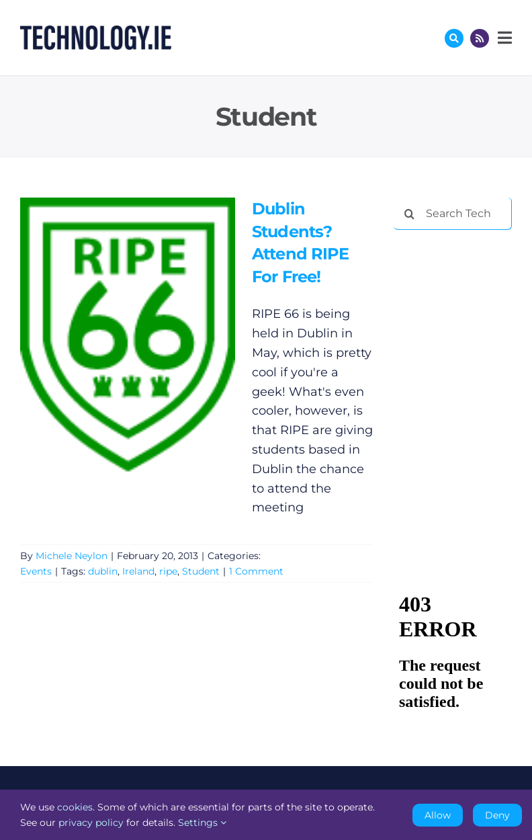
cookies (75, 807)
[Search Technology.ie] (453, 214)
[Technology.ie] (95, 31)
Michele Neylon (71, 556)
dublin (103, 571)
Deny (497, 815)
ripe (168, 571)
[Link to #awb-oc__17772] (454, 38)
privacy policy (91, 822)
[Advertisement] (463, 310)
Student (201, 571)
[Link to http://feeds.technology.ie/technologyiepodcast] (479, 38)
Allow (438, 815)
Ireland (138, 571)
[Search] (410, 214)
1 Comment (256, 571)
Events (36, 571)
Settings (202, 822)
